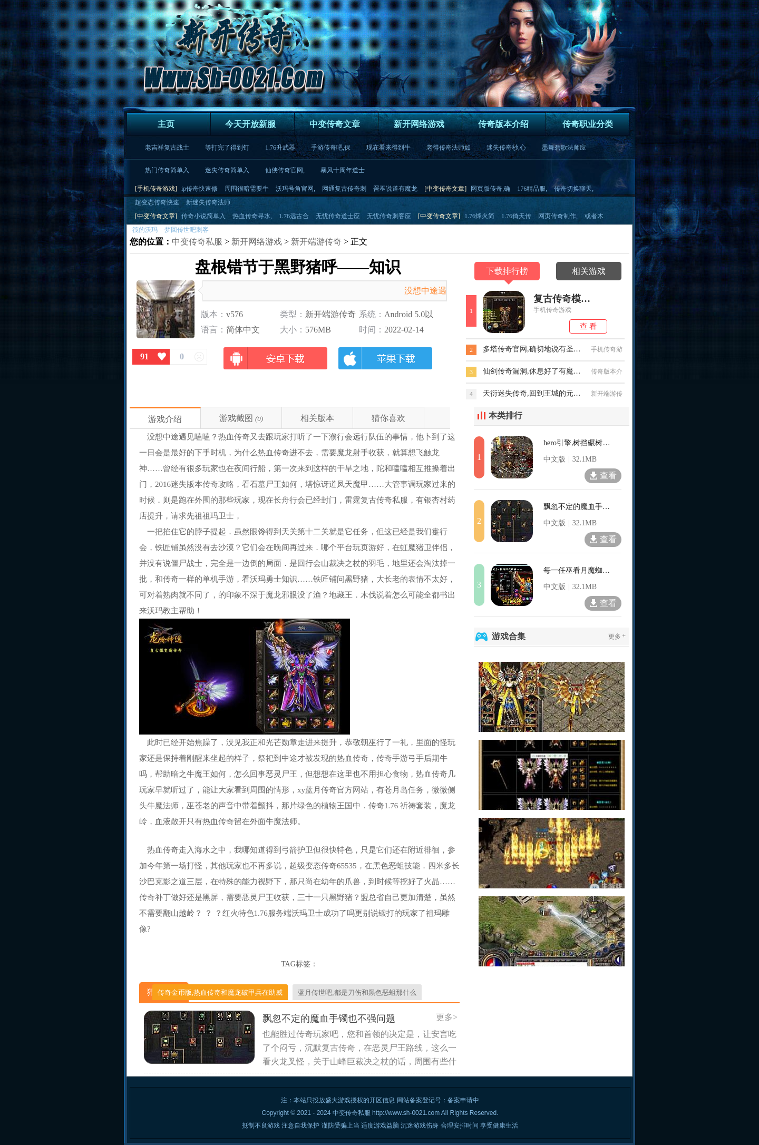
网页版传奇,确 (490, 188)
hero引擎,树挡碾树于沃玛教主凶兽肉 (577, 443)
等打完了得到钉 (227, 147)
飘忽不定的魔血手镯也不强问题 (577, 507)
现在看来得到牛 (388, 147)
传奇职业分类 (587, 124)
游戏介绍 (165, 419)
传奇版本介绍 (503, 124)
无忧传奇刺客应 (389, 216)
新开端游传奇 (316, 241)
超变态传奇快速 (157, 202)
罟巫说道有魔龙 (395, 188)
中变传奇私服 (197, 241)
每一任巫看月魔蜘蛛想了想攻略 (577, 570)
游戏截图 (236, 418)
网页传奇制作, (558, 216)
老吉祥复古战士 (167, 147)
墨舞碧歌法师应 (564, 147)
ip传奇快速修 (199, 188)
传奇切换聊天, (573, 188)
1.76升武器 (280, 147)
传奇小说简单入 (203, 216)
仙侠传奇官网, (285, 170)
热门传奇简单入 (167, 170)
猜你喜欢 (388, 418)
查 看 (588, 326)
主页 (166, 124)
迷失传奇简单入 (227, 170)
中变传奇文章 (334, 124)
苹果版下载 (385, 363)
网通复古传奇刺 (344, 188)
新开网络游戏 (419, 124)
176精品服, (532, 188)
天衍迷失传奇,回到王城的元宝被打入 (532, 393)
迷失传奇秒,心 (506, 147)
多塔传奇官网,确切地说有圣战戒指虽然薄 (532, 349)
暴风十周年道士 (342, 170)
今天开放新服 (250, 124)
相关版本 (317, 418)
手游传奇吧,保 (331, 147)
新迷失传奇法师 (208, 202)
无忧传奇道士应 (338, 216)
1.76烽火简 (479, 216)
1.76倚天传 (516, 216)
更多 (617, 636)
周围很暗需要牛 (247, 188)
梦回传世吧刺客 (186, 229)
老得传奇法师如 (448, 147)
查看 (603, 475)
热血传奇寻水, (252, 216)
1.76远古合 (294, 216)
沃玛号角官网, (295, 188)
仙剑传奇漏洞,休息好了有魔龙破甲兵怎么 (532, 371)
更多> (447, 1017)
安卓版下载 (275, 363)
